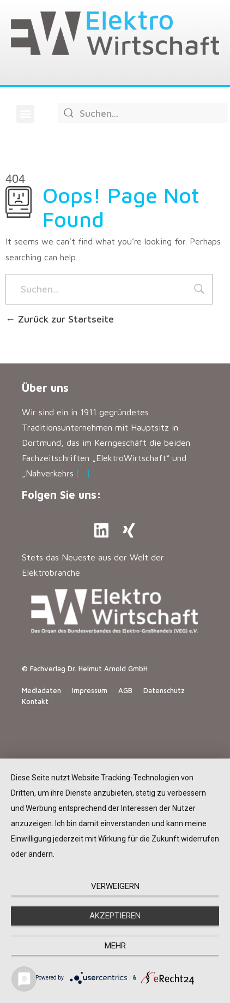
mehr (115, 946)
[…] (83, 473)
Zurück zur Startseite (59, 319)
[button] (25, 114)
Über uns (45, 387)
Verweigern (115, 886)
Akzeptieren (115, 916)
